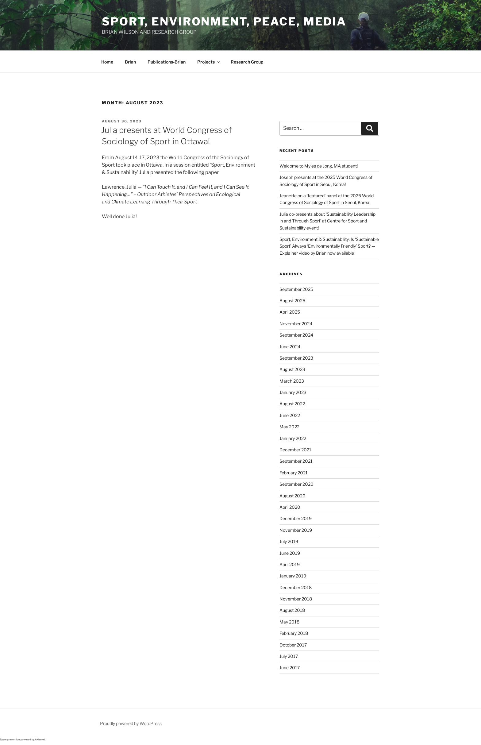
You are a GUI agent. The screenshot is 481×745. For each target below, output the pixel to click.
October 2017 (293, 644)
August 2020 (292, 495)
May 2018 (289, 621)
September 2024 (296, 335)
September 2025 (296, 289)
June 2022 (289, 415)
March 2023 (291, 381)
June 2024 (289, 346)
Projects (209, 61)
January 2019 (292, 575)
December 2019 (295, 518)
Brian (130, 61)
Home (107, 61)
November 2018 (295, 598)
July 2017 (288, 656)
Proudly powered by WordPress (131, 723)
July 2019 (288, 541)
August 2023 (292, 369)
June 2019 (289, 553)
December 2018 (295, 587)
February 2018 (293, 633)
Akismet (40, 739)
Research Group (247, 61)
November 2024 (295, 323)
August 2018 (292, 610)
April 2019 (289, 564)
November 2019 (295, 530)
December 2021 (295, 449)
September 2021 (296, 461)
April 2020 (289, 507)
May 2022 (289, 426)
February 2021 (293, 472)
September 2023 (296, 358)
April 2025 (289, 312)
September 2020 (296, 484)
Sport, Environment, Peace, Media (224, 21)
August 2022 (292, 403)
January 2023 (292, 392)
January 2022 (292, 438)
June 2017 (289, 667)
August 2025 (292, 300)
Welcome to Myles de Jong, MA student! (318, 165)
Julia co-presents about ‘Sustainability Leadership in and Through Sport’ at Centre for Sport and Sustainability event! (327, 220)
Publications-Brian (167, 61)
